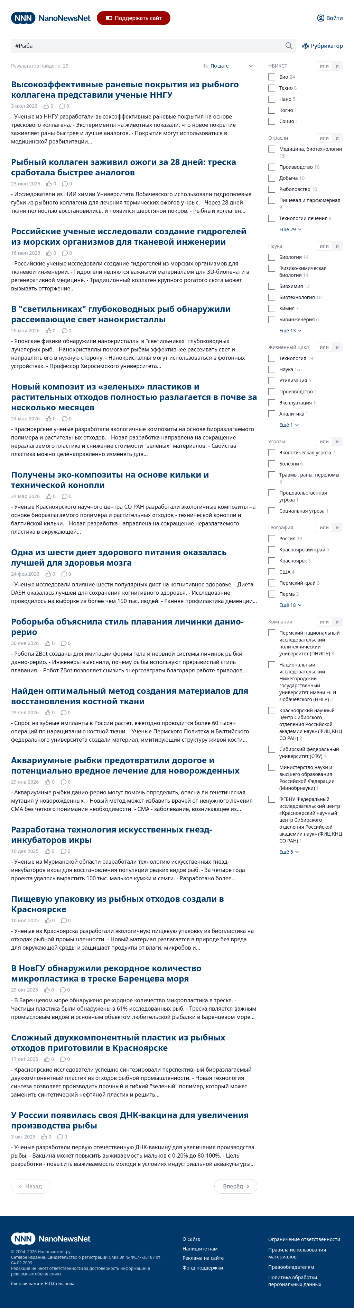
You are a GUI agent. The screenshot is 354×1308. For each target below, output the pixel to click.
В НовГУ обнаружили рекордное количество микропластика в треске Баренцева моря (106, 973)
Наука (275, 246)
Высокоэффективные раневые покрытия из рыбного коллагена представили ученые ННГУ (125, 89)
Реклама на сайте (203, 1258)
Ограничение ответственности (304, 1239)
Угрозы (276, 441)
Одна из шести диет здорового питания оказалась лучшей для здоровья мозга (119, 557)
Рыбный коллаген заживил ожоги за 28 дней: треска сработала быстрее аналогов (123, 167)
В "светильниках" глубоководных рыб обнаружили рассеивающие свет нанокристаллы (121, 314)
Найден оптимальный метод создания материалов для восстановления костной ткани (130, 696)
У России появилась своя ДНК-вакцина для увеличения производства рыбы (130, 1120)
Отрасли (278, 137)
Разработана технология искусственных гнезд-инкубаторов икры (111, 834)
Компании (280, 621)
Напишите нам (200, 1248)
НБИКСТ (277, 65)
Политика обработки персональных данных (294, 1281)
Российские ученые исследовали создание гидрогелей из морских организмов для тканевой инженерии (128, 236)
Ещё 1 (289, 424)
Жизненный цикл (288, 347)
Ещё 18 (290, 605)
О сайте (192, 1239)
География (280, 527)
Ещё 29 (290, 229)
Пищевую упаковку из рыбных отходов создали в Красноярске (117, 904)
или (324, 65)
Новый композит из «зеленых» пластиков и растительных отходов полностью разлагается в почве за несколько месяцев (134, 397)
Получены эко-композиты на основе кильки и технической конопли (110, 479)
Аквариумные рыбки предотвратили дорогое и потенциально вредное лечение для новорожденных (125, 765)
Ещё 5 (289, 851)
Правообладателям (291, 1267)
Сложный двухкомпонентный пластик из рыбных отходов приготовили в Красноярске (118, 1042)
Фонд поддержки (203, 1267)
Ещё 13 (290, 330)
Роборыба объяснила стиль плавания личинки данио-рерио (127, 626)
